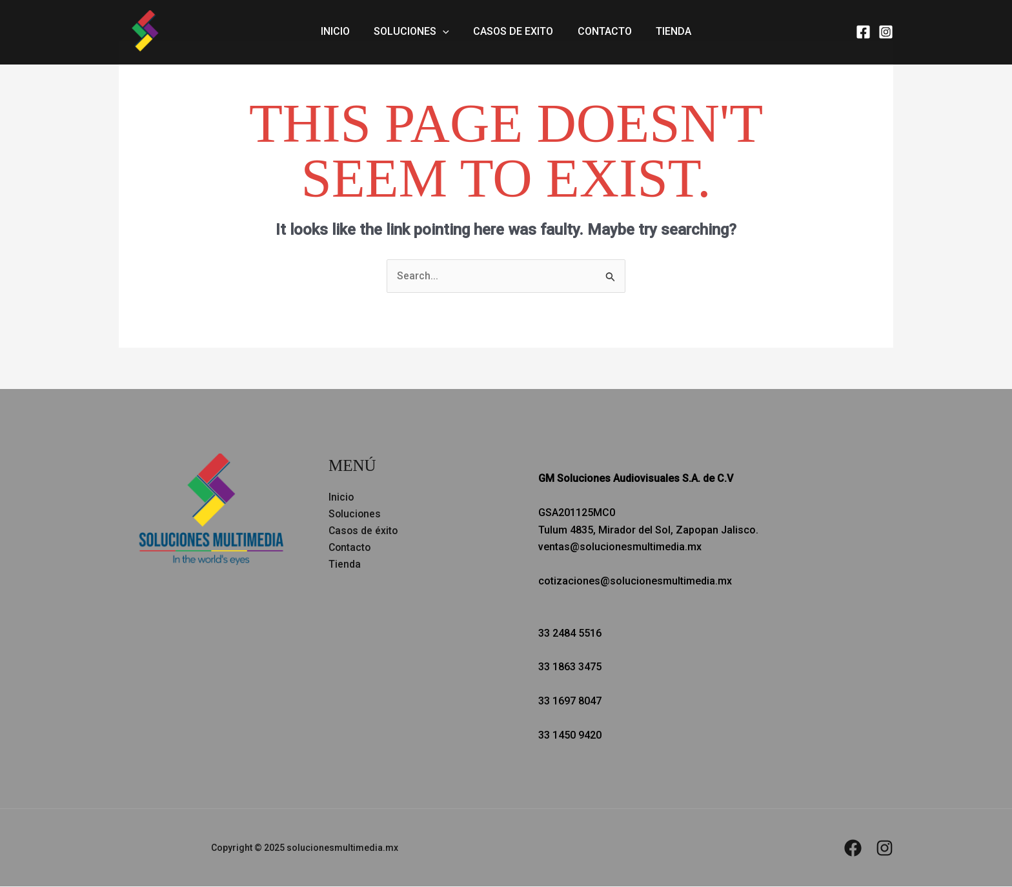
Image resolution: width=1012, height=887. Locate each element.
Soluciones (415, 32)
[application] (446, 32)
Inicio (342, 32)
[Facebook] (863, 32)
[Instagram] (885, 32)
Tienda (666, 32)
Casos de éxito (364, 531)
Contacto (601, 32)
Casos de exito (513, 32)
